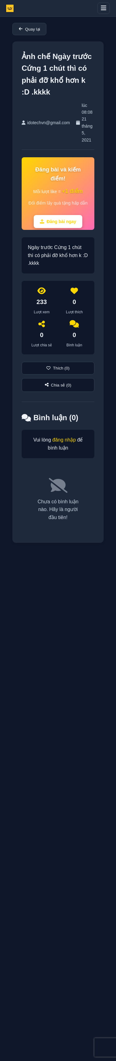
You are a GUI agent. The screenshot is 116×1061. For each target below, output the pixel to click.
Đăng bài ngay (58, 221)
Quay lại (29, 29)
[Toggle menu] (103, 8)
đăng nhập (64, 439)
